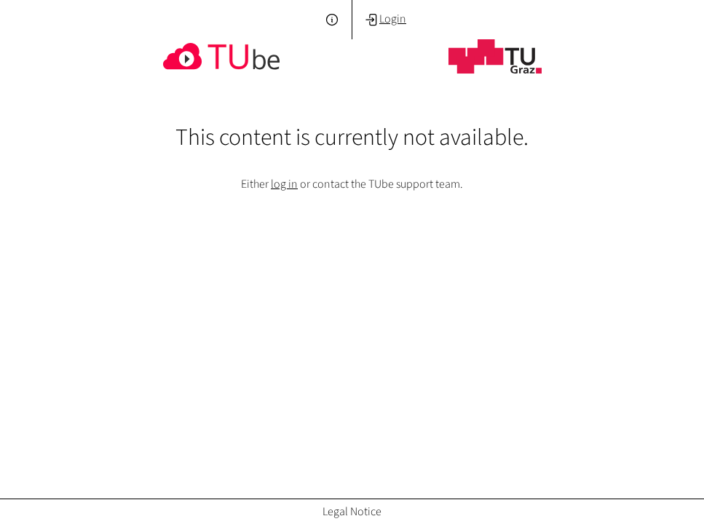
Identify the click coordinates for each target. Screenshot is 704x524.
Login (385, 19)
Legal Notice (352, 511)
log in (284, 183)
